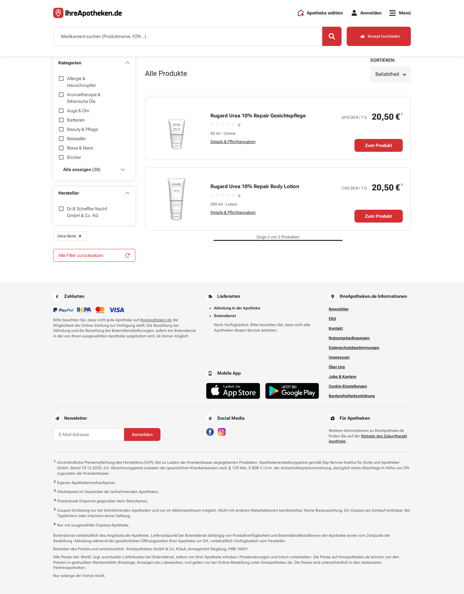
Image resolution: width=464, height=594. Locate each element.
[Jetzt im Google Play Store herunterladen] (292, 391)
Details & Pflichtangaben (233, 141)
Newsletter (339, 309)
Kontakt (336, 328)
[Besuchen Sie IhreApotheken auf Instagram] (222, 431)
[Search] (332, 36)
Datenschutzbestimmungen (354, 347)
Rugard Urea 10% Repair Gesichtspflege (258, 116)
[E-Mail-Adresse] (88, 434)
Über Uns (337, 367)
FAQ (332, 318)
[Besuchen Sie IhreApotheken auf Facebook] (210, 431)
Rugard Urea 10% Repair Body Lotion (254, 186)
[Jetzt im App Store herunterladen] (233, 391)
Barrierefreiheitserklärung (352, 396)
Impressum (339, 357)
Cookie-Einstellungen (348, 386)
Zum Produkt (378, 145)
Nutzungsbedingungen (349, 338)
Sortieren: (382, 60)
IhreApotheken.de (156, 320)
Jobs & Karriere (342, 376)
